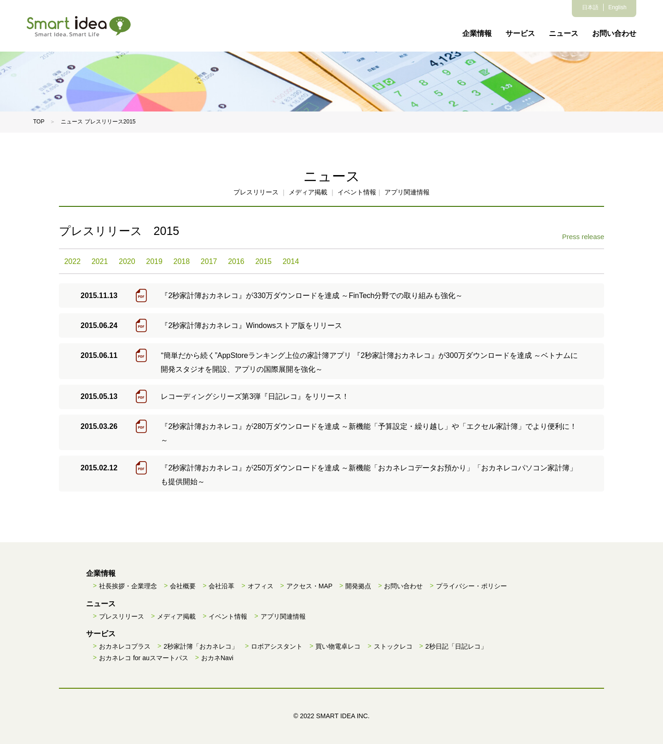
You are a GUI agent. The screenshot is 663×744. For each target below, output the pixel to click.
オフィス (260, 586)
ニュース (563, 33)
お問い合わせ (614, 33)
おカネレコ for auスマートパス (143, 658)
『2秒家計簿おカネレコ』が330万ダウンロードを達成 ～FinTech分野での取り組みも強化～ (312, 295)
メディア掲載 (308, 192)
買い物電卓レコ (338, 646)
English (617, 7)
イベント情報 (356, 192)
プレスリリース (256, 192)
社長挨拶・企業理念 (128, 586)
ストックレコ (393, 646)
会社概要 (183, 586)
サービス (520, 33)
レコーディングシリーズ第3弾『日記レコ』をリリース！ (255, 396)
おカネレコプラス (125, 646)
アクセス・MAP (309, 586)
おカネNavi (217, 658)
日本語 (590, 7)
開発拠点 (358, 586)
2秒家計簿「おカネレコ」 (200, 646)
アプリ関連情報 (407, 192)
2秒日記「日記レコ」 (456, 646)
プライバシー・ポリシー (471, 586)
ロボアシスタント (276, 646)
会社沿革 (221, 586)
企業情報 (477, 33)
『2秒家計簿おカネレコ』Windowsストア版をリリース (251, 325)
